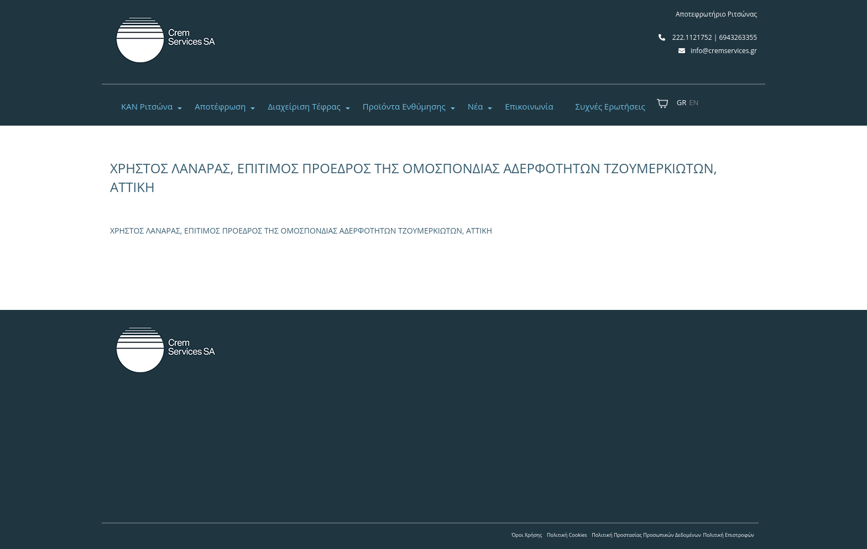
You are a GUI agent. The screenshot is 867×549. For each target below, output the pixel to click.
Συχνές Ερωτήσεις (610, 106)
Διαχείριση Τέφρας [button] (304, 106)
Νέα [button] (475, 106)
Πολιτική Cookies (567, 534)
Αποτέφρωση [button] (220, 106)
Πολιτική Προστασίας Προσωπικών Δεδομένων (646, 534)
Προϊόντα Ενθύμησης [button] (404, 106)
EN (693, 102)
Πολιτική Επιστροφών (728, 534)
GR (681, 102)
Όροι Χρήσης (526, 534)
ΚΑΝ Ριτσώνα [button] (147, 106)
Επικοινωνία (529, 106)
